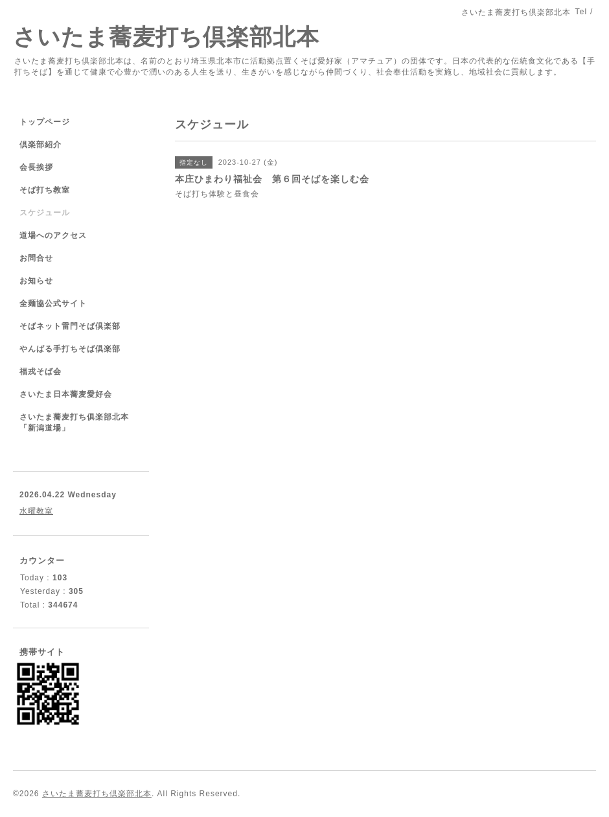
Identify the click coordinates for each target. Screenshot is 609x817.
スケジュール (44, 212)
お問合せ (36, 258)
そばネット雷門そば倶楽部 (70, 326)
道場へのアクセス (53, 235)
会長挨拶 (36, 167)
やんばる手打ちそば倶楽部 (70, 348)
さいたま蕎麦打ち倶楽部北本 (166, 36)
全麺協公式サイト (53, 303)
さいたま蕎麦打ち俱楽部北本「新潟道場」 (74, 422)
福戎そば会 (40, 371)
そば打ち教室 (44, 190)
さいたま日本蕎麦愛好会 (65, 394)
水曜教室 (36, 510)
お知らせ (36, 280)
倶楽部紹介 (40, 144)
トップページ (44, 121)
